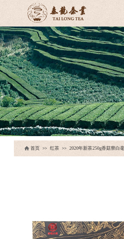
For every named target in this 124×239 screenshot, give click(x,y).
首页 (35, 148)
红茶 (54, 148)
